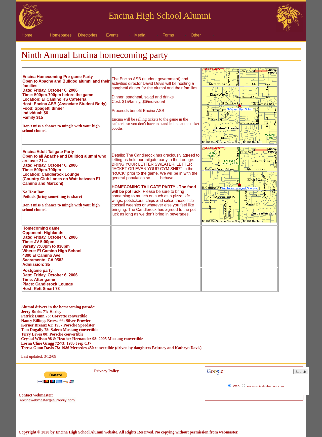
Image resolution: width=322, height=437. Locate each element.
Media (139, 35)
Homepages (60, 35)
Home (27, 35)
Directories (87, 35)
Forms (168, 35)
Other (196, 35)
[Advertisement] (161, 416)
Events (112, 35)
